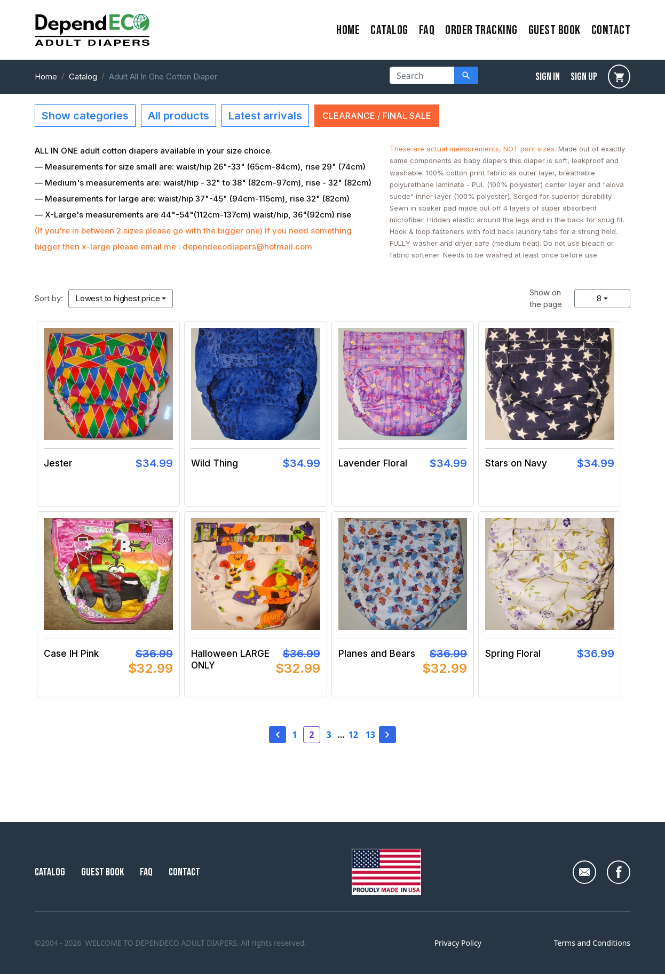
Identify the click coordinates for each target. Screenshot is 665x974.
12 (353, 734)
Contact (184, 872)
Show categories (85, 115)
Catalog (389, 30)
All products (178, 115)
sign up (584, 76)
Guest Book (554, 30)
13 (370, 734)
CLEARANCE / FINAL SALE (376, 115)
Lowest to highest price (117, 298)
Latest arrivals (265, 115)
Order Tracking (481, 30)
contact (610, 30)
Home (46, 76)
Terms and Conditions (592, 943)
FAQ (426, 30)
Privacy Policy (457, 943)
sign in (547, 76)
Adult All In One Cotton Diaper (163, 76)
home (348, 30)
